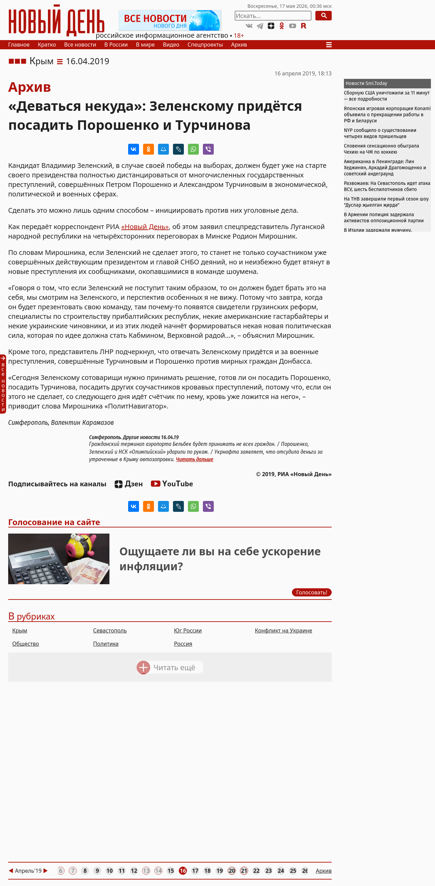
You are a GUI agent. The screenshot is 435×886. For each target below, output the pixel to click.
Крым (41, 61)
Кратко (47, 44)
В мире (145, 44)
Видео (171, 44)
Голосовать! (311, 592)
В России (116, 44)
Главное (19, 44)
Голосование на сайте (54, 521)
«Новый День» (145, 226)
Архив (239, 44)
